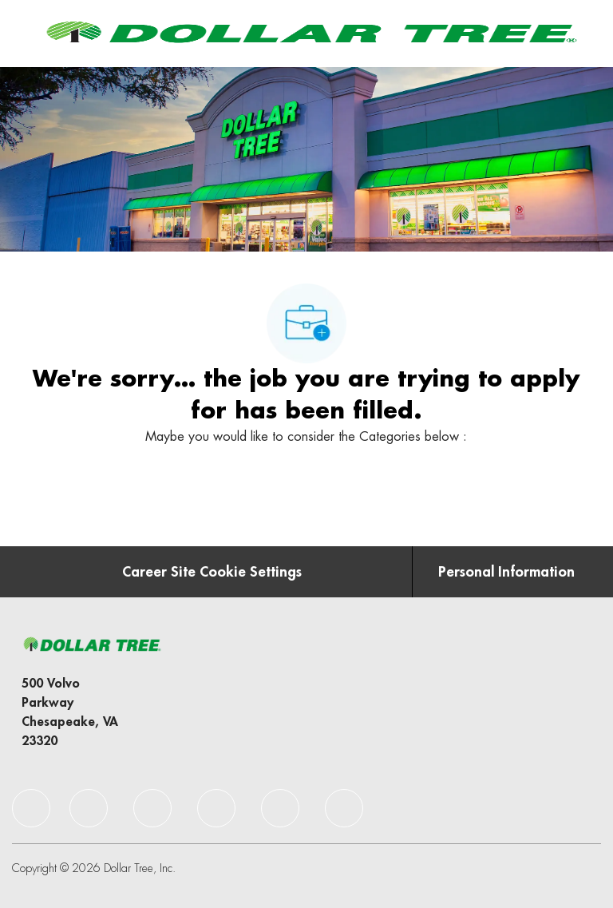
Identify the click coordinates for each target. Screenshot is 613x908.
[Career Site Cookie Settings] (212, 571)
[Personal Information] (506, 571)
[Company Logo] (309, 33)
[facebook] (31, 808)
